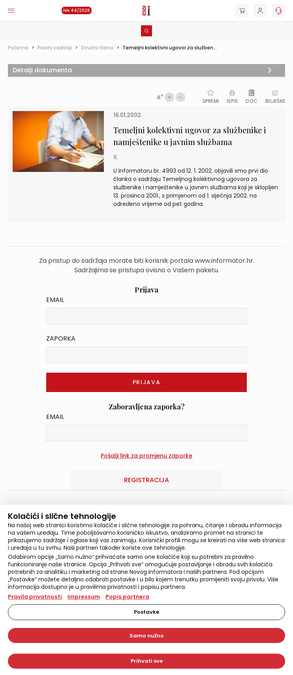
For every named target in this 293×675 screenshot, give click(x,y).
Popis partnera (127, 597)
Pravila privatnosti (35, 597)
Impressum (84, 597)
